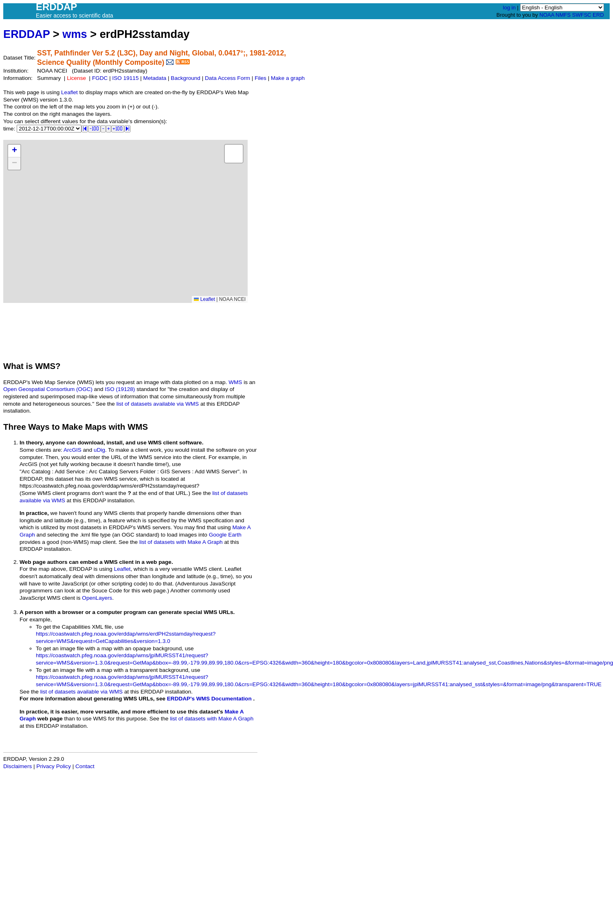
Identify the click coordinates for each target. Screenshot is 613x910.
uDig (99, 450)
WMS (235, 382)
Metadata (155, 78)
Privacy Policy (53, 766)
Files (260, 78)
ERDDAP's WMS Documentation (209, 699)
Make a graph (288, 78)
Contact (84, 766)
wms (74, 34)
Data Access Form (227, 78)
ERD (598, 15)
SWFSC (581, 15)
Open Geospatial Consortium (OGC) (47, 389)
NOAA (546, 15)
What (13, 366)
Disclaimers (17, 766)
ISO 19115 (125, 78)
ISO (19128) (120, 389)
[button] (14, 151)
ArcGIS (72, 450)
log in (509, 7)
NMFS (563, 15)
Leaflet (69, 92)
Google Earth (225, 535)
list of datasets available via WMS (157, 404)
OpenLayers (97, 598)
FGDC (100, 78)
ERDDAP (26, 34)
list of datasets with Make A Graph (181, 542)
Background (185, 78)
